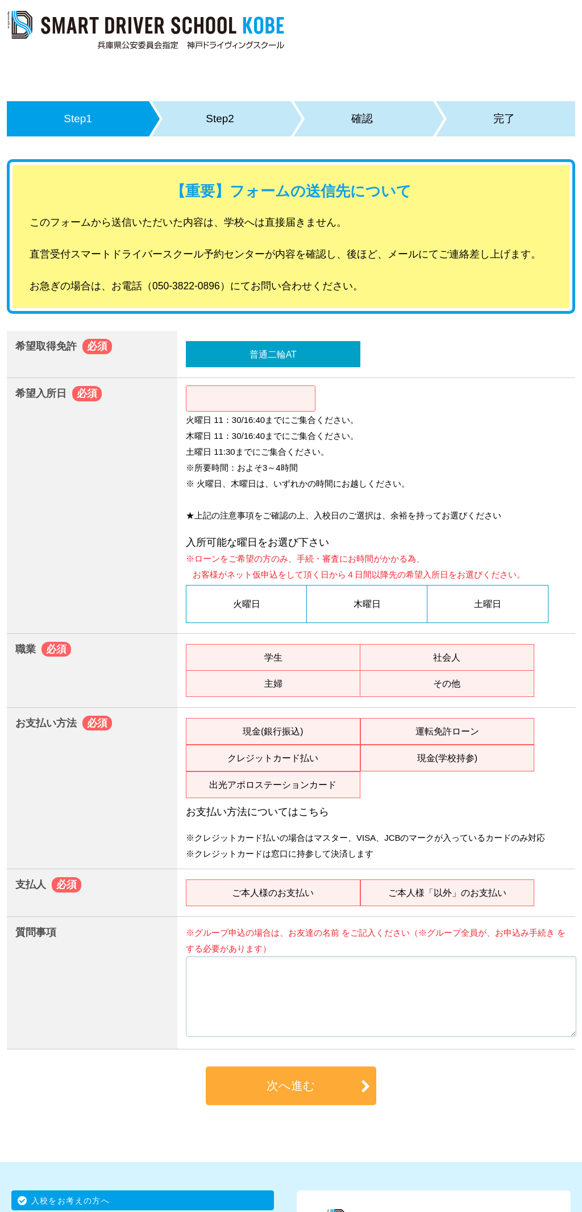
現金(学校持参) (447, 757)
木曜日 (367, 603)
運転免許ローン (447, 731)
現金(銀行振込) (273, 731)
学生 (273, 657)
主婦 (273, 683)
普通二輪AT (273, 354)
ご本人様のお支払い (273, 892)
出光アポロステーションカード (272, 784)
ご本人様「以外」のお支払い (447, 892)
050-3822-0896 (186, 286)
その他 (446, 683)
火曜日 (246, 603)
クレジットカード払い (273, 757)
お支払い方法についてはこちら (257, 811)
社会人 (446, 657)
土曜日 (487, 603)
